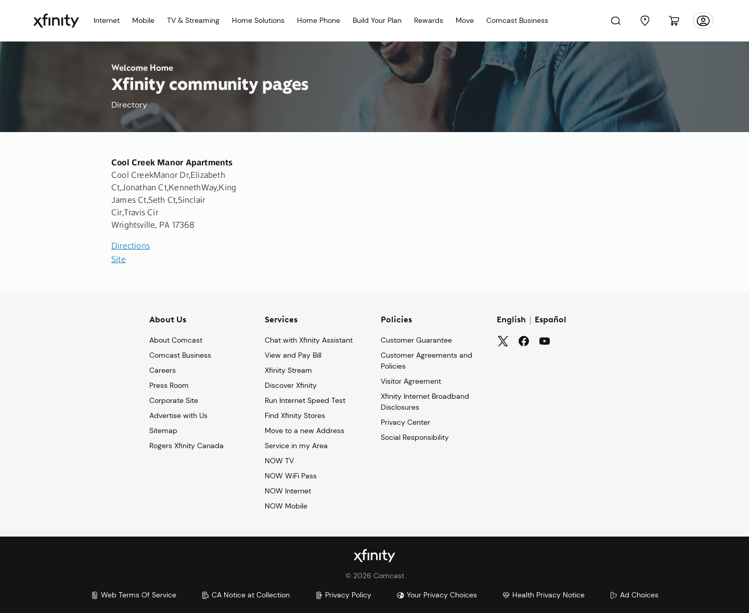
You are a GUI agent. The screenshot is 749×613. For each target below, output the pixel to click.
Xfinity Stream (288, 370)
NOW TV (279, 460)
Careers (162, 370)
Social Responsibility (415, 437)
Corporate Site (173, 400)
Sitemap (163, 430)
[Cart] (674, 20)
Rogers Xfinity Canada (186, 445)
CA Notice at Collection (245, 594)
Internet (107, 20)
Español (550, 320)
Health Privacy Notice (543, 594)
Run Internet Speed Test (305, 400)
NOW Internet (288, 490)
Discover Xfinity (291, 385)
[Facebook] (524, 341)
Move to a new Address (304, 430)
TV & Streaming (193, 20)
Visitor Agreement (411, 381)
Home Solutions (258, 20)
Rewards (428, 20)
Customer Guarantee (416, 340)
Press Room (169, 385)
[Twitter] (503, 341)
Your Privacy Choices (436, 594)
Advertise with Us (178, 415)
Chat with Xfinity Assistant (309, 340)
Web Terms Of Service (133, 594)
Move (465, 20)
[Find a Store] (644, 20)
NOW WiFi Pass (291, 475)
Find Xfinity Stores (295, 415)
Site (118, 260)
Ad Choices (634, 594)
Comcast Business (517, 20)
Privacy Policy (343, 594)
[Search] (615, 20)
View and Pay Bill (293, 355)
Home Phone (318, 20)
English (511, 320)
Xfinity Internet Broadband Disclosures (425, 402)
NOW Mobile (286, 506)
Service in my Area (296, 445)
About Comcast (175, 340)
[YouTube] (544, 341)
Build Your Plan (377, 20)
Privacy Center (405, 422)
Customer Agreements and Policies (426, 360)
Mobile (143, 20)
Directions (130, 246)
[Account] (703, 20)
